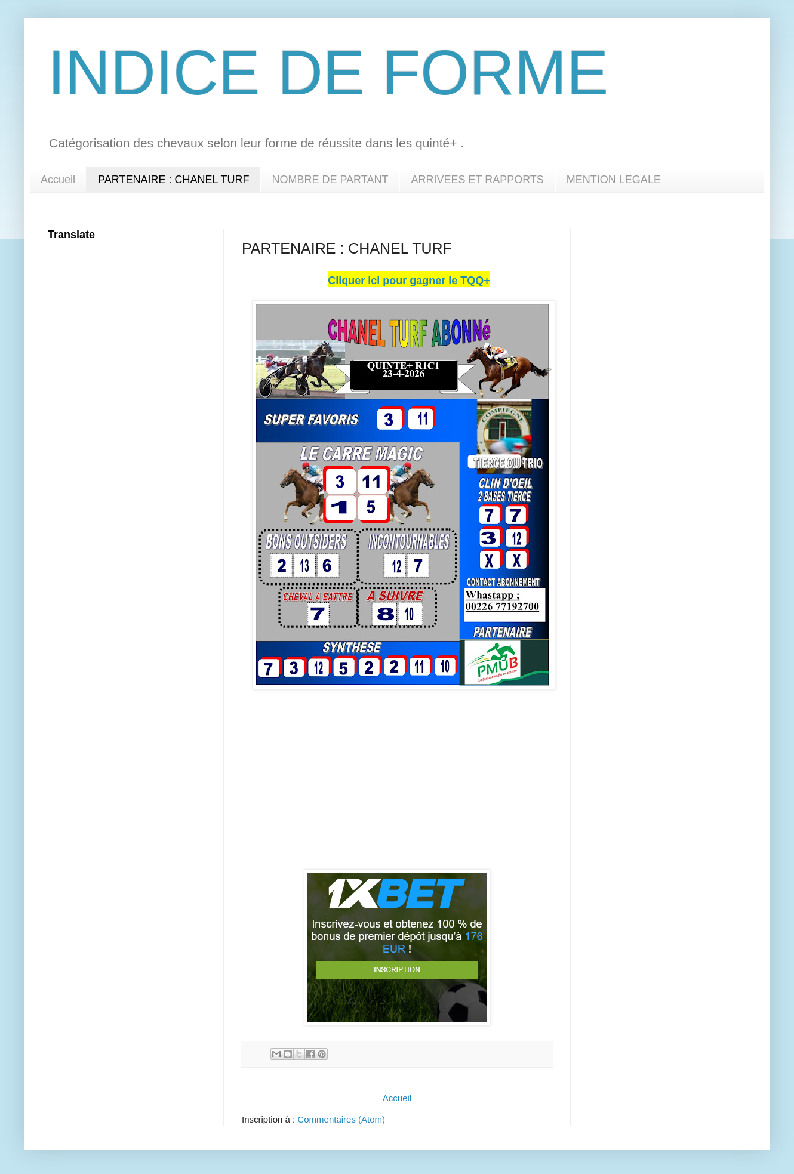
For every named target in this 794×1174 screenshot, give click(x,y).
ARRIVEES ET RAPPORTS (477, 180)
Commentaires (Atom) (341, 1119)
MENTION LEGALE (614, 180)
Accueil (58, 180)
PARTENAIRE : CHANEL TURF (173, 180)
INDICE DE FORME (328, 72)
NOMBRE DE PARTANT (330, 180)
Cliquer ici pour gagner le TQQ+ (409, 280)
